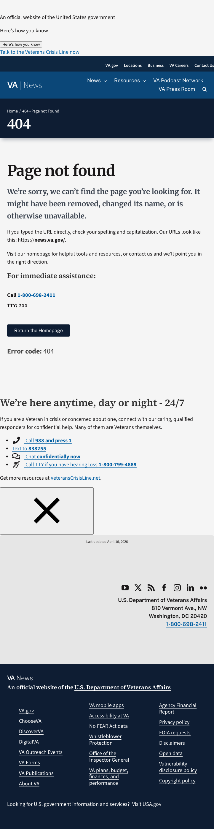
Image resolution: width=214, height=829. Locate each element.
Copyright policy (177, 780)
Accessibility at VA (109, 715)
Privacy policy (174, 722)
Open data (171, 753)
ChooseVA (30, 721)
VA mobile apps (106, 705)
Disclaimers (172, 743)
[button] (204, 89)
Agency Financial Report (178, 709)
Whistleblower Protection (105, 740)
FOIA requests (175, 732)
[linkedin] (190, 587)
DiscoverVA (31, 731)
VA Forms (29, 762)
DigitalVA (29, 742)
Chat (52, 456)
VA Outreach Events (41, 752)
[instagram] (177, 587)
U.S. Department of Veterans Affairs (122, 687)
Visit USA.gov (146, 804)
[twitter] (138, 587)
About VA (29, 783)
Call (48, 440)
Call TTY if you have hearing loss (80, 464)
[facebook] (164, 587)
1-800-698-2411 (36, 295)
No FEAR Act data (108, 726)
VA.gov (26, 710)
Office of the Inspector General (109, 757)
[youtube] (125, 587)
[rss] (151, 587)
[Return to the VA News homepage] (24, 85)
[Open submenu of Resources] (143, 81)
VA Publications (36, 773)
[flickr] (203, 587)
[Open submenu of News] (104, 81)
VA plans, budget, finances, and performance (108, 777)
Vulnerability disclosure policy (178, 767)
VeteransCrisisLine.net (75, 478)
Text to (29, 448)
